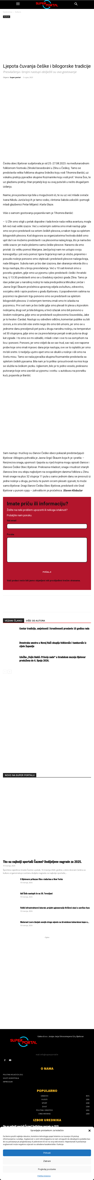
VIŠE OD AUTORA (35, 620)
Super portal (15, 77)
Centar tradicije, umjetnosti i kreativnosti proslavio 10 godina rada (54, 628)
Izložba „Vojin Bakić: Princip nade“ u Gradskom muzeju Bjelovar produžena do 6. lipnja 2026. (52, 658)
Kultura (18, 12)
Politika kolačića (44, 1176)
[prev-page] (5, 672)
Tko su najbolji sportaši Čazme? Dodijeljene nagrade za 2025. (42, 862)
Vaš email (47, 523)
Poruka (47, 548)
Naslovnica (7, 12)
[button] (89, 1130)
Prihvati (47, 1153)
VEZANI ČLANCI (13, 620)
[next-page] (9, 672)
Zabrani (47, 1161)
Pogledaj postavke (47, 1169)
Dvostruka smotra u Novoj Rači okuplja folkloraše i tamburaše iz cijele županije (52, 644)
